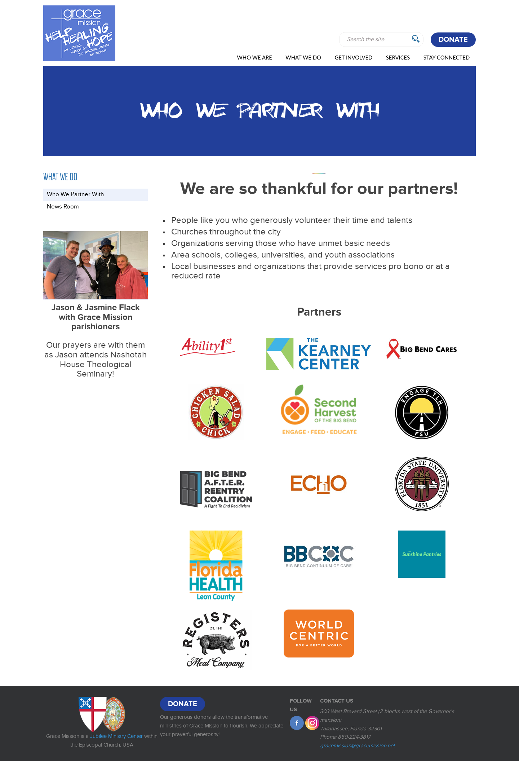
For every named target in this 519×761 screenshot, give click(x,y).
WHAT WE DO (303, 57)
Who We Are (254, 57)
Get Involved (353, 57)
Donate (453, 39)
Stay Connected (446, 57)
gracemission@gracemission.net (357, 745)
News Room (63, 206)
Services (398, 57)
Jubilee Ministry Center (116, 736)
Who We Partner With (75, 194)
